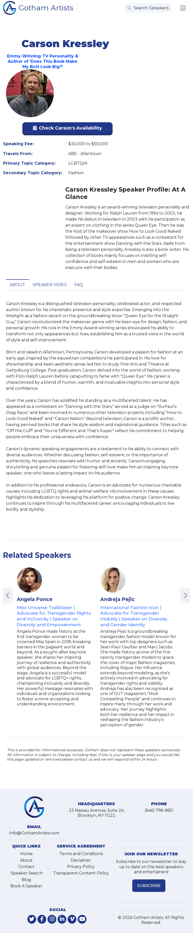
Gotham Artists (46, 7)
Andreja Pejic (117, 599)
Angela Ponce (35, 599)
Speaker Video (50, 284)
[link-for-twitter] (31, 919)
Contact (26, 866)
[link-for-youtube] (82, 919)
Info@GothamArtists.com (34, 833)
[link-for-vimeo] (72, 919)
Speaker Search (26, 873)
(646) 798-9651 (159, 810)
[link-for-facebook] (41, 919)
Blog (26, 879)
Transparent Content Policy (81, 873)
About (17, 284)
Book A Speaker (26, 886)
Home (26, 853)
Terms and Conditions (81, 853)
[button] (67, 129)
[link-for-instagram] (51, 919)
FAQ (78, 284)
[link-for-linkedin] (62, 919)
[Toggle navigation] (183, 8)
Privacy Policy (81, 866)
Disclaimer (81, 860)
